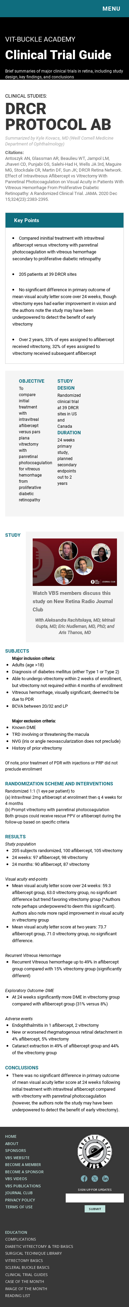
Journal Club (19, 1192)
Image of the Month (26, 1288)
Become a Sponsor (24, 1171)
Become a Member (23, 1164)
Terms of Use (19, 1206)
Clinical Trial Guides (26, 1274)
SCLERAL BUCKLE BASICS (27, 1267)
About (12, 1143)
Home (11, 1136)
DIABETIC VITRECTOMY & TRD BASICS (39, 1246)
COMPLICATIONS (20, 1239)
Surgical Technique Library (33, 1253)
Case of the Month (24, 1281)
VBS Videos (16, 1178)
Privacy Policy (20, 1199)
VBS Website (17, 1157)
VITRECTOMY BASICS (24, 1260)
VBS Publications (23, 1185)
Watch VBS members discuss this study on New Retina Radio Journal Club (73, 601)
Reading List (17, 1295)
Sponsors (15, 1150)
